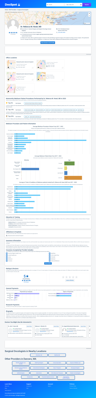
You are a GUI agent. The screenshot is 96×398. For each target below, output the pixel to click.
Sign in (49, 386)
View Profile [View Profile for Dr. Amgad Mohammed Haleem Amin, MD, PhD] (83, 326)
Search (87, 4)
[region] (48, 18)
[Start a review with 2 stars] (65, 277)
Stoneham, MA (39, 355)
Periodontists (30, 377)
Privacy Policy (73, 386)
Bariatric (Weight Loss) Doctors (21, 363)
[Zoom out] (89, 15)
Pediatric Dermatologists (75, 373)
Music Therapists (57, 367)
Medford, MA (57, 355)
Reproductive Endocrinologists (66, 377)
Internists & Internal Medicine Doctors (21, 368)
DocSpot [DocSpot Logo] (12, 4)
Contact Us (29, 386)
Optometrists (39, 373)
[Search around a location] (73, 4)
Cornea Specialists (57, 362)
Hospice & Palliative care (75, 362)
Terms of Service (73, 388)
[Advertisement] (48, 50)
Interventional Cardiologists (39, 367)
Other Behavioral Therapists (57, 373)
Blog (6, 388)
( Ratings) (13, 34)
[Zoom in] (89, 13)
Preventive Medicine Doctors (48, 377)
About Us (7, 386)
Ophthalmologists (21, 373)
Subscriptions (8, 390)
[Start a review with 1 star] (63, 277)
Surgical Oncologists (22, 9)
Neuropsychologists (75, 367)
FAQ (27, 388)
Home (6, 9)
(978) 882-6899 (61, 32)
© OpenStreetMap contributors (16, 12)
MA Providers (12, 9)
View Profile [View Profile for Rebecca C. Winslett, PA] (56, 326)
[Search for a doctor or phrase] (55, 4)
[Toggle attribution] (8, 67)
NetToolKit (7, 12)
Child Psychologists (39, 362)
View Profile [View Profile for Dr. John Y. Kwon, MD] (29, 326)
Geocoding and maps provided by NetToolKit (15, 393)
